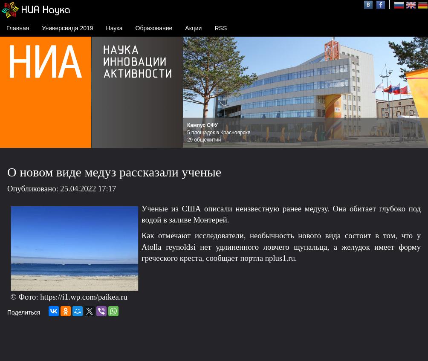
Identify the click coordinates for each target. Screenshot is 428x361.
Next (417, 92)
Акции (193, 28)
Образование (154, 28)
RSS (220, 28)
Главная (17, 28)
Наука (114, 28)
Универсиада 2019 (67, 28)
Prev (194, 92)
